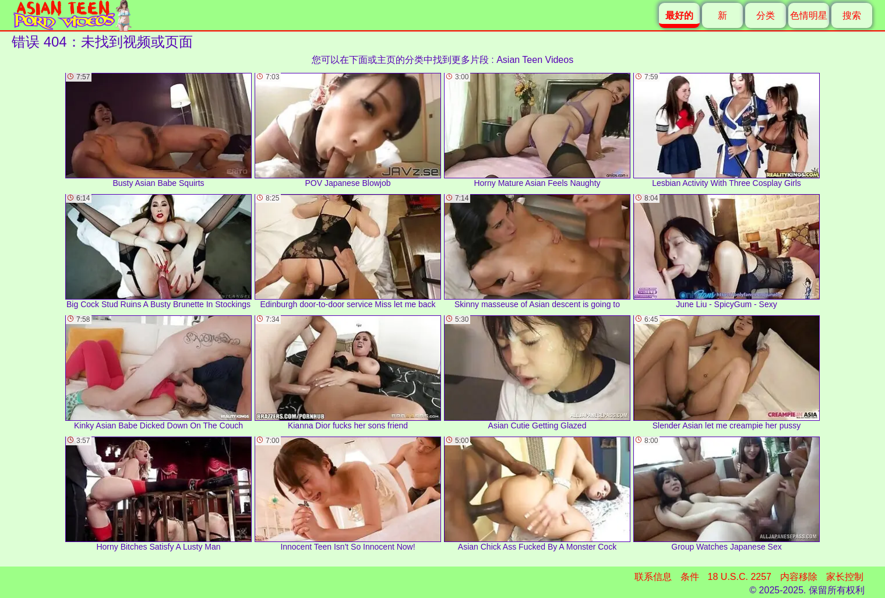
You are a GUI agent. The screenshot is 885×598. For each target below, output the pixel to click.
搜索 (851, 15)
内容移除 (798, 577)
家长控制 (844, 577)
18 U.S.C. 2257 (739, 577)
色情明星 (808, 15)
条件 (690, 577)
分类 (765, 15)
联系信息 (653, 577)
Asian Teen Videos (534, 60)
